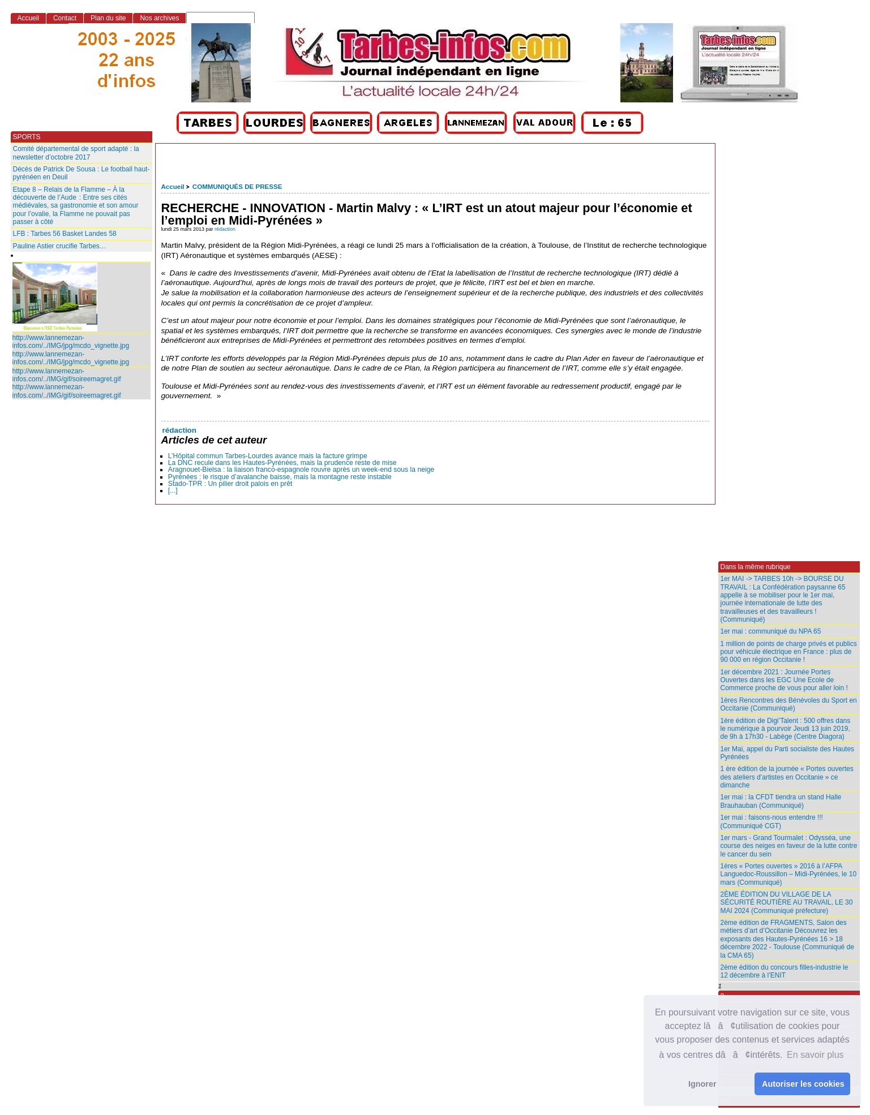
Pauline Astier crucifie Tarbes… (59, 246)
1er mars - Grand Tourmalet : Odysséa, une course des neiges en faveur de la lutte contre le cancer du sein (789, 846)
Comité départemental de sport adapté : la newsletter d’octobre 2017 (76, 153)
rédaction (225, 229)
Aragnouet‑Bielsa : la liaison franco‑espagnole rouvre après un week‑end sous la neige (301, 469)
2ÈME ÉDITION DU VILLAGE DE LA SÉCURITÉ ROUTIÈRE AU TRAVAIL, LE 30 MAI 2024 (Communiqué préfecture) (787, 902)
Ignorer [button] (702, 1083)
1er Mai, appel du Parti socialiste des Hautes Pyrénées (788, 753)
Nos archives (159, 18)
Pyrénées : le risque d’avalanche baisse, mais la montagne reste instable (280, 477)
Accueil (173, 186)
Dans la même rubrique (756, 567)
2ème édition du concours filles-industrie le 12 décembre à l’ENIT (784, 971)
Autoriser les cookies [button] (803, 1083)
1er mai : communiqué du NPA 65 (771, 631)
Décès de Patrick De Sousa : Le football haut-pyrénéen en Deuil (81, 173)
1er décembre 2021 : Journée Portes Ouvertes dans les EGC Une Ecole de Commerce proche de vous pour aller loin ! (784, 680)
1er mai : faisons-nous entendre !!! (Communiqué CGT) (772, 821)
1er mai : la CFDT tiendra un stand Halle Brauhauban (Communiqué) (781, 801)
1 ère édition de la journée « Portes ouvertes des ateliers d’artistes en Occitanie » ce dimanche (787, 777)
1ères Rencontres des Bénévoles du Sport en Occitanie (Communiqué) (789, 704)
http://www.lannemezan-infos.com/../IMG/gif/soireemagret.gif (66, 375)
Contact (64, 18)
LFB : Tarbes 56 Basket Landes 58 (65, 234)
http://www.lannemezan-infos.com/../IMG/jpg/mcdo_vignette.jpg (71, 342)
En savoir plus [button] (815, 1055)
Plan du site (108, 18)
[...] (173, 490)
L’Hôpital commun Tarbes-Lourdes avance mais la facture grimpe (267, 456)
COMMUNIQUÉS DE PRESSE (237, 186)
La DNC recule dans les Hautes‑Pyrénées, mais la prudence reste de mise (282, 463)
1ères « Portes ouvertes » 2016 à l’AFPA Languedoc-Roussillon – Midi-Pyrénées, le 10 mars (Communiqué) (789, 874)
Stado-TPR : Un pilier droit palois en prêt (230, 484)
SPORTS (27, 137)
